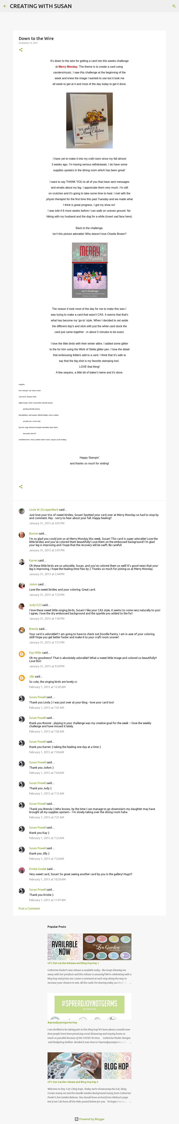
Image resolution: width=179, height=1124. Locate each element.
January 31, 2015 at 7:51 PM (47, 642)
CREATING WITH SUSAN (41, 6)
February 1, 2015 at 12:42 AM (47, 687)
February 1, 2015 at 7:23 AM (46, 838)
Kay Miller (35, 652)
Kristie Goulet (37, 868)
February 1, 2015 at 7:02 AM (46, 731)
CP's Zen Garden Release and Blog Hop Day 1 (73, 963)
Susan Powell (37, 697)
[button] (21, 50)
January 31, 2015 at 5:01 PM (47, 550)
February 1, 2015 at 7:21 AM (46, 817)
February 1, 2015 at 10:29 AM (47, 879)
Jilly (31, 676)
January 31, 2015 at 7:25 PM (47, 594)
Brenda (33, 628)
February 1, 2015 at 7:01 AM (46, 707)
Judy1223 (35, 605)
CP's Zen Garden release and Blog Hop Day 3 (73, 1082)
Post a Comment (29, 908)
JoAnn (33, 584)
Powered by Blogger (89, 1119)
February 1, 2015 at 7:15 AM (46, 793)
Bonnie (33, 533)
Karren (33, 560)
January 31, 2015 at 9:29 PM (47, 666)
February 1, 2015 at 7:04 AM (46, 752)
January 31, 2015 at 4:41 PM (47, 523)
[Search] (77, 6)
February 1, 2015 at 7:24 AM (46, 858)
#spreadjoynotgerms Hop (62, 1022)
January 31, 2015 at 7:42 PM (47, 618)
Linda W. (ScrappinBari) (43, 509)
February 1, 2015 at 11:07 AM (47, 900)
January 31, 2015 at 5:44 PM (47, 574)
